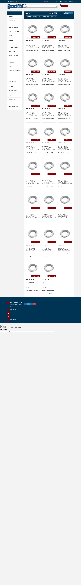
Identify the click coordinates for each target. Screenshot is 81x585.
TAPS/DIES (11, 86)
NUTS (10, 59)
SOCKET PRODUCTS (13, 74)
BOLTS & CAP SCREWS (13, 27)
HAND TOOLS (11, 44)
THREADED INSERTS (13, 90)
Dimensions (69, 13)
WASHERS (11, 103)
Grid (27, 13)
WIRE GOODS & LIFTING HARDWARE (14, 107)
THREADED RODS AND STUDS (13, 95)
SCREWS (10, 66)
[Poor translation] (5, 329)
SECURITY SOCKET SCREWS (14, 70)
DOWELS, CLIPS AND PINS (14, 31)
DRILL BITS (11, 35)
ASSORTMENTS (12, 20)
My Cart (55, 1)
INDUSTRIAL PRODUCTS (14, 47)
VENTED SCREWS (12, 99)
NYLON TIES (11, 62)
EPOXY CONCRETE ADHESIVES (12, 39)
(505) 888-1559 (13, 319)
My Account (63, 1)
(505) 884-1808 (46, 1)
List (30, 13)
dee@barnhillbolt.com (15, 313)
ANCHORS (11, 16)
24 (55, 13)
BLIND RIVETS (11, 24)
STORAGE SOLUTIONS (13, 78)
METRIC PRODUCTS (13, 51)
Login (71, 1)
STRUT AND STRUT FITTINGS (12, 82)
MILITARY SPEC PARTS (13, 55)
